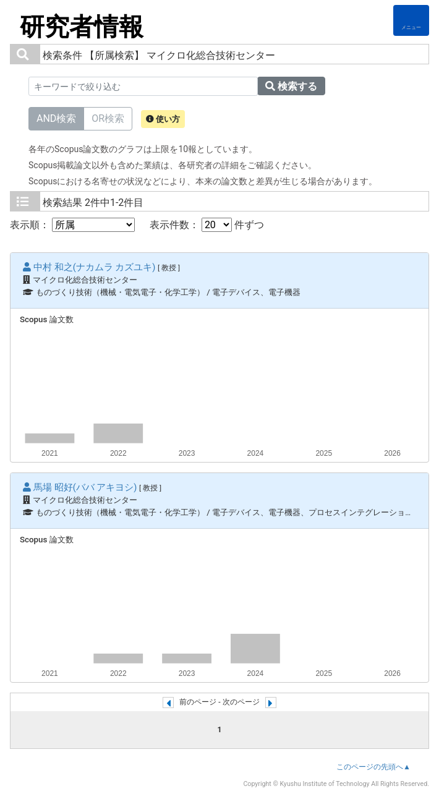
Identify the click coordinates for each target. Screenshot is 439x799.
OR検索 (108, 117)
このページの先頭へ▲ (373, 767)
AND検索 (56, 117)
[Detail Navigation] (411, 20)
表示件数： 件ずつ (207, 225)
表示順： (72, 225)
